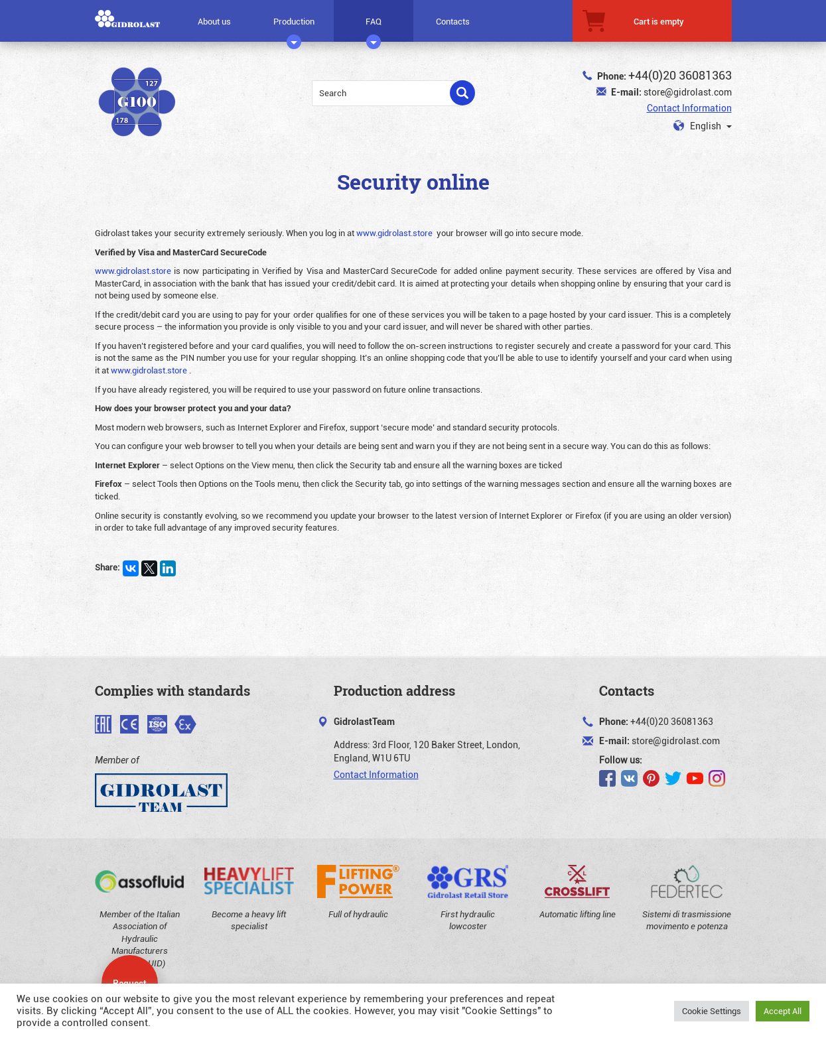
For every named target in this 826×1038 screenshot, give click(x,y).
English (702, 126)
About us (214, 21)
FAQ (373, 25)
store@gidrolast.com (688, 92)
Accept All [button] (782, 1011)
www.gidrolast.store (394, 233)
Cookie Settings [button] (711, 1011)
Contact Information (689, 107)
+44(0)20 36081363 (680, 75)
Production (293, 25)
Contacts (453, 21)
